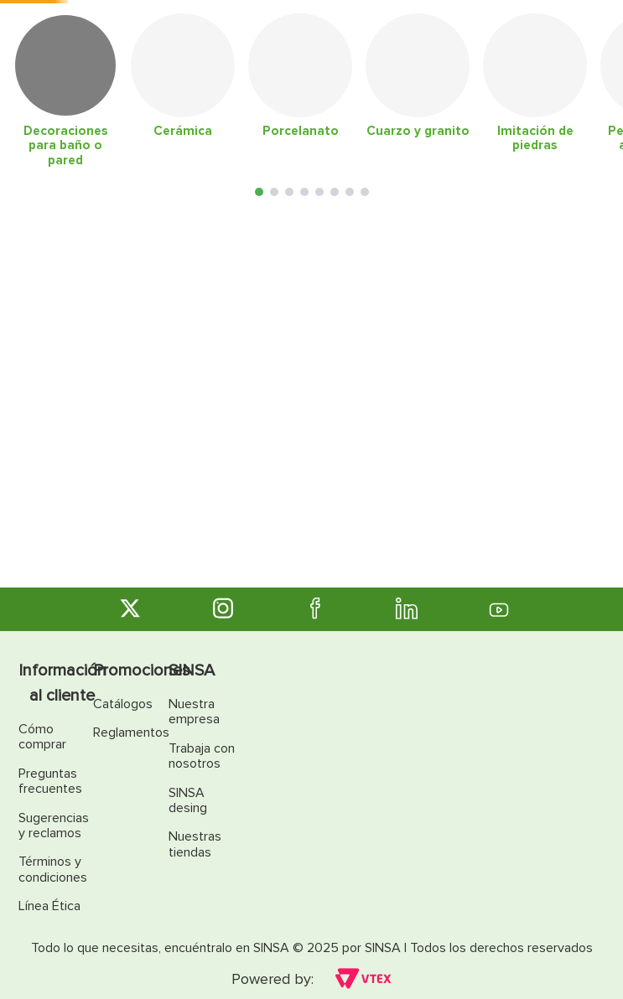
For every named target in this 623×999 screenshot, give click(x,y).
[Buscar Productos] (416, 40)
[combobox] (291, 40)
